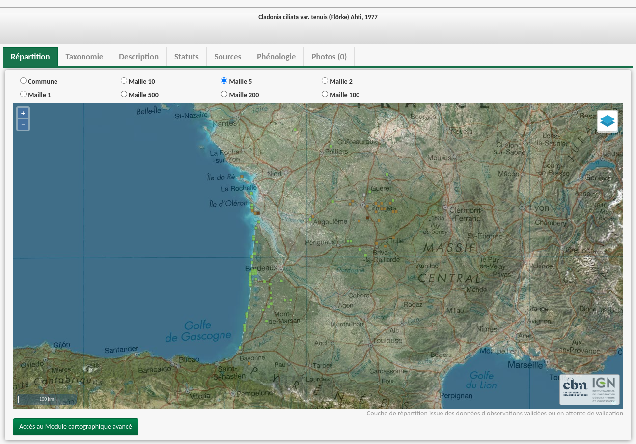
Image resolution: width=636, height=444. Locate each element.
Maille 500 (140, 95)
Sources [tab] (228, 57)
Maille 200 (240, 95)
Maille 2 (337, 81)
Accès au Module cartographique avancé (75, 426)
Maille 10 (138, 81)
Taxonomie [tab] (85, 57)
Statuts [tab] (186, 57)
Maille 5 (236, 81)
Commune (38, 81)
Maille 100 (340, 95)
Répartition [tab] (30, 57)
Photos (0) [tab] (329, 57)
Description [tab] (139, 57)
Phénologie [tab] (276, 57)
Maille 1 (35, 95)
